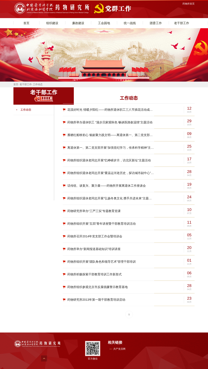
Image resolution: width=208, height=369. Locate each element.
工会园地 (104, 23)
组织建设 (52, 23)
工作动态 (38, 84)
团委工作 (156, 23)
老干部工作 (181, 23)
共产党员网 (119, 349)
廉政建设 (78, 23)
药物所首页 (188, 3)
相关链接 (115, 342)
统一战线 (130, 23)
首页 (26, 23)
